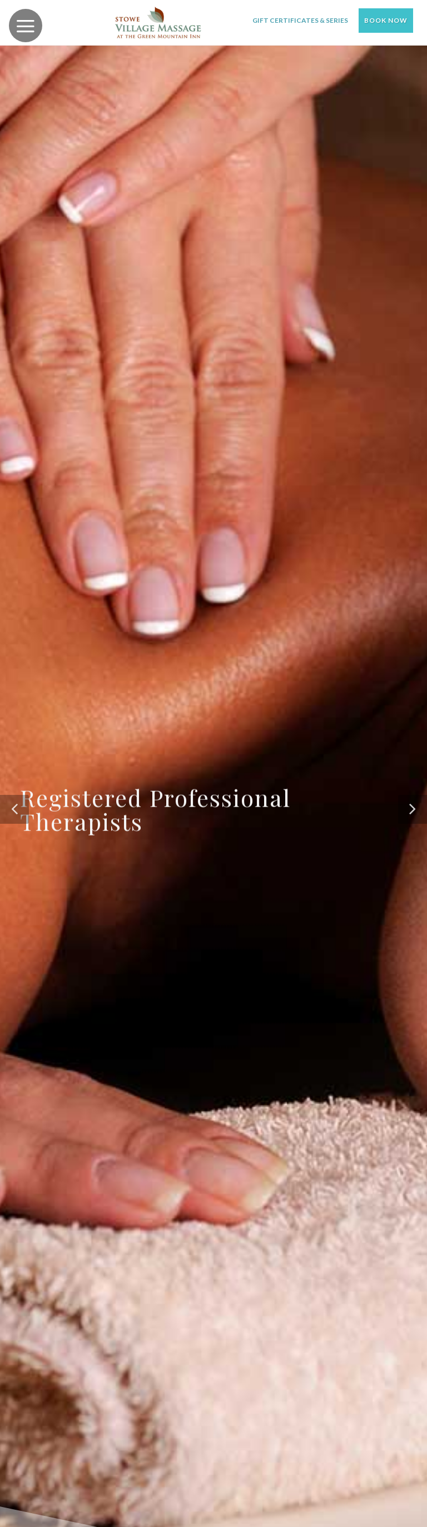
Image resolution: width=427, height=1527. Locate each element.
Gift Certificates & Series (300, 20)
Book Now (386, 20)
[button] (14, 809)
